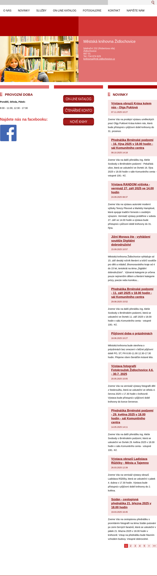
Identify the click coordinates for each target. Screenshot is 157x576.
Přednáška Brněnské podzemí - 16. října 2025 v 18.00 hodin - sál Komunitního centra (132, 144)
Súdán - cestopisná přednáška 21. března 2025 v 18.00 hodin (131, 503)
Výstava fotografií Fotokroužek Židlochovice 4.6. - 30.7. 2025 (132, 370)
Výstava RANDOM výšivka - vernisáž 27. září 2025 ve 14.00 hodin (132, 188)
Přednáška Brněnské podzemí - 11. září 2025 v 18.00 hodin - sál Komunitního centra (132, 293)
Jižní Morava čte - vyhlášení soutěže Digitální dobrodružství (130, 240)
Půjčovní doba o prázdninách (131, 333)
